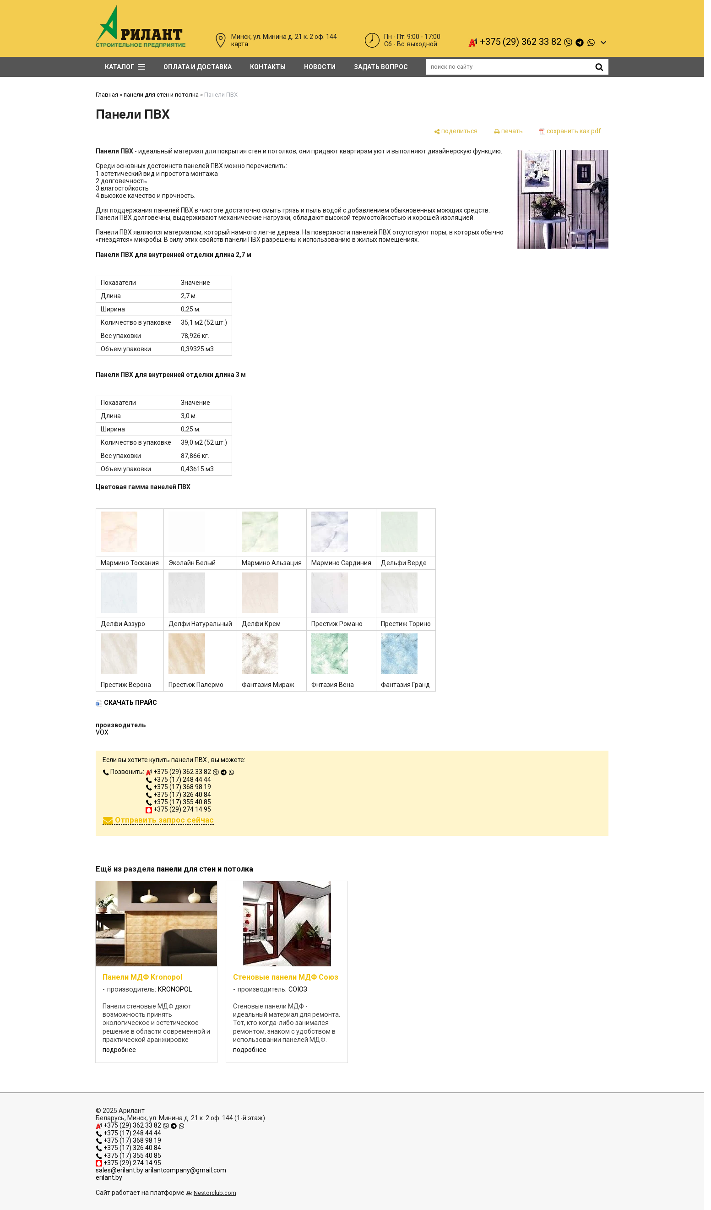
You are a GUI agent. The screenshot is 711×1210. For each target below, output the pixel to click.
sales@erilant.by (119, 1170)
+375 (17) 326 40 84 (178, 794)
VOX (102, 732)
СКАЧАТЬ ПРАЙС (130, 702)
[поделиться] (455, 131)
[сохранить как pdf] (570, 131)
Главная (107, 94)
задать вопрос (381, 67)
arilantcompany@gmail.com (185, 1170)
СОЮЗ (297, 989)
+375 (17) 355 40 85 (178, 802)
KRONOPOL (175, 989)
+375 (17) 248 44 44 (178, 779)
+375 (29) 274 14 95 (178, 809)
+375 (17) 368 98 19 (178, 786)
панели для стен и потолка (161, 94)
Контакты (268, 67)
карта (239, 44)
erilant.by (109, 1177)
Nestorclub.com (215, 1192)
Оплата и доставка (197, 67)
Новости (320, 67)
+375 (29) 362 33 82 (532, 42)
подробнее (119, 1049)
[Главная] (140, 45)
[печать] (508, 131)
